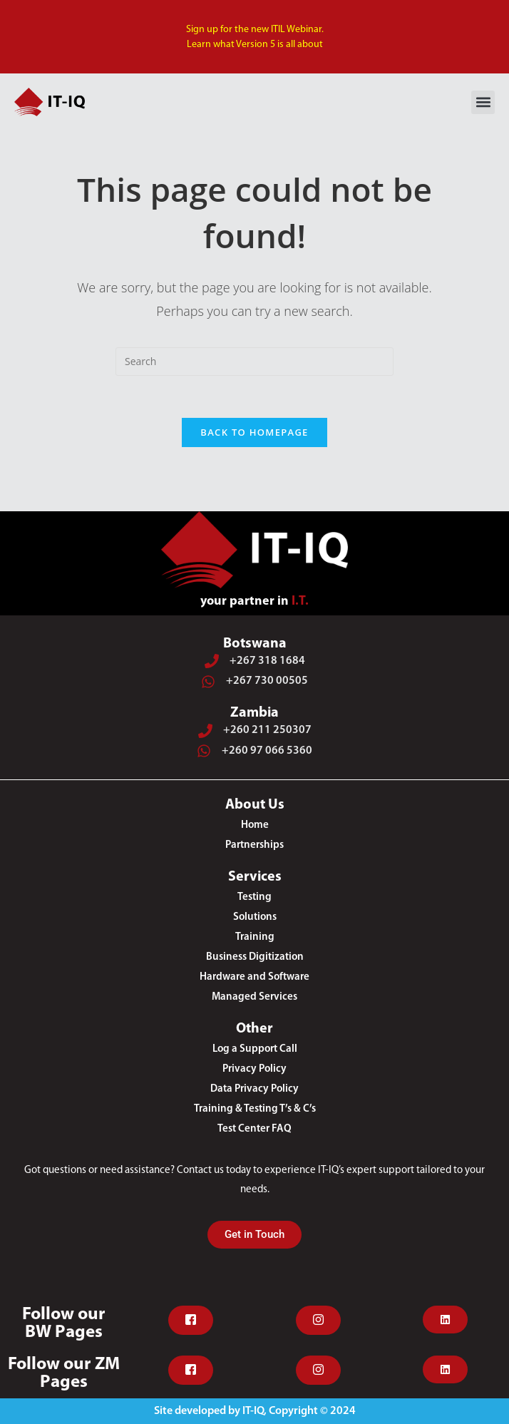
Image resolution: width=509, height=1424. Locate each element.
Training (254, 937)
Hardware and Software (254, 977)
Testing (254, 897)
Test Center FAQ (254, 1129)
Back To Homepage (254, 432)
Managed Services (254, 997)
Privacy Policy (254, 1069)
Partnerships (254, 845)
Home (255, 825)
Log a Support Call (254, 1049)
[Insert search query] (254, 361)
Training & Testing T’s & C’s (255, 1109)
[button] (483, 102)
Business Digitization (255, 957)
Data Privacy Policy (254, 1089)
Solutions (255, 917)
